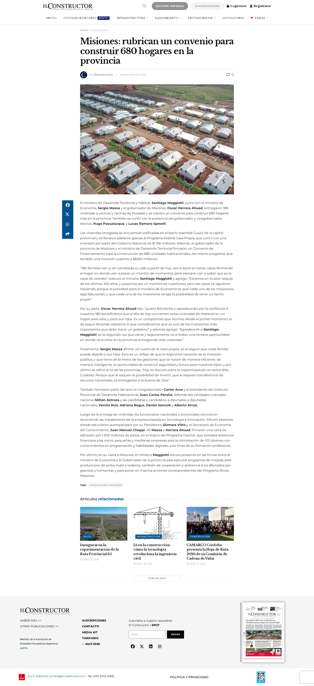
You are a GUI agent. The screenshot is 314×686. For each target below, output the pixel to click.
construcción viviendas (106, 484)
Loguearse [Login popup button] (237, 6)
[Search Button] (144, 6)
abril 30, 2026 (89, 559)
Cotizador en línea (87, 18)
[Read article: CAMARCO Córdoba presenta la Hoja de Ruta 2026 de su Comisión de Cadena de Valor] (210, 524)
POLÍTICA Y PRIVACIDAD (189, 677)
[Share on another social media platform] (67, 234)
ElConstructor (103, 74)
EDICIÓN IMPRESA (170, 6)
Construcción (100, 30)
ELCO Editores (38, 676)
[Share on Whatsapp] (67, 224)
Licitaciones (233, 18)
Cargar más (157, 578)
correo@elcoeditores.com (67, 676)
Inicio (87, 536)
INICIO (51, 18)
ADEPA (24, 648)
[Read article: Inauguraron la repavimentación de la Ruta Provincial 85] (103, 524)
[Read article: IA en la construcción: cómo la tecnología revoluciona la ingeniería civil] (157, 524)
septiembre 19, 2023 (133, 74)
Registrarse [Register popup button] (260, 6)
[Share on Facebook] (67, 205)
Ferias (258, 18)
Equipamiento (166, 18)
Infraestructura (131, 18)
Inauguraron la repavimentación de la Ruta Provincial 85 (99, 549)
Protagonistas (200, 18)
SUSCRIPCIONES (207, 6)
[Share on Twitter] (67, 215)
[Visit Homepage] (68, 6)
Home (84, 30)
